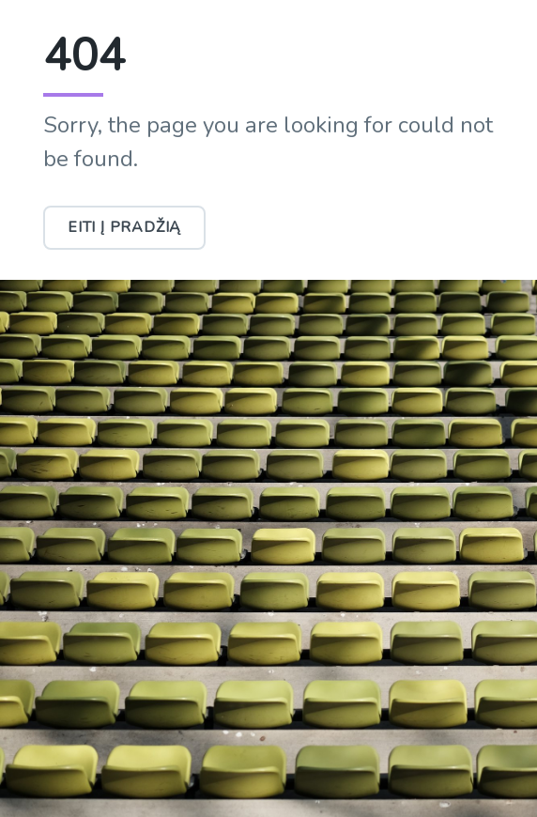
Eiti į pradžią (124, 227)
